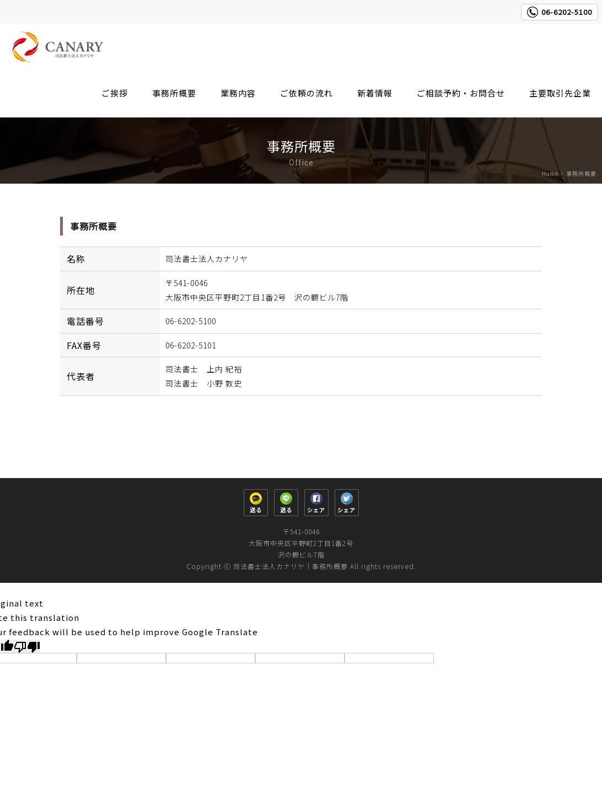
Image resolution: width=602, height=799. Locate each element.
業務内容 (238, 93)
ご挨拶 (114, 93)
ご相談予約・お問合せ (461, 93)
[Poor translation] (27, 646)
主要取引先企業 (560, 93)
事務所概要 (174, 93)
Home (550, 173)
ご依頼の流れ (306, 93)
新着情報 (375, 93)
